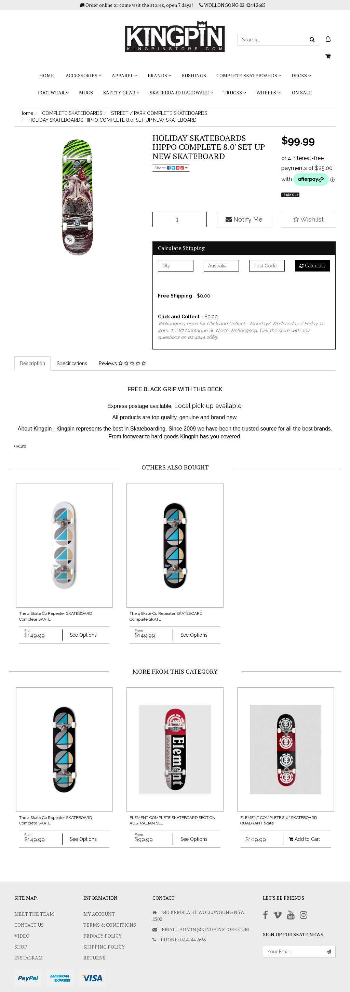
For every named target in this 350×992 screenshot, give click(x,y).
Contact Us (29, 925)
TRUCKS (235, 92)
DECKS (301, 75)
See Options (83, 635)
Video (21, 936)
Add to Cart (304, 839)
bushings (193, 75)
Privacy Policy (102, 936)
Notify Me (244, 219)
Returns (94, 957)
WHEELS (268, 92)
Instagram (28, 957)
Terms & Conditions (109, 925)
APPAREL (124, 75)
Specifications (72, 363)
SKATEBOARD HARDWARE (181, 92)
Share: (171, 168)
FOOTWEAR (53, 92)
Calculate (312, 265)
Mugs (86, 92)
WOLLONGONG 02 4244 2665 (232, 5)
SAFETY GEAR (121, 92)
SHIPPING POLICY (104, 946)
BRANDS (159, 75)
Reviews (122, 363)
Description (32, 363)
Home (46, 75)
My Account (99, 914)
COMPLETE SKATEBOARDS (248, 75)
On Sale (302, 92)
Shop (20, 946)
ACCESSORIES (84, 75)
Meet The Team (34, 914)
